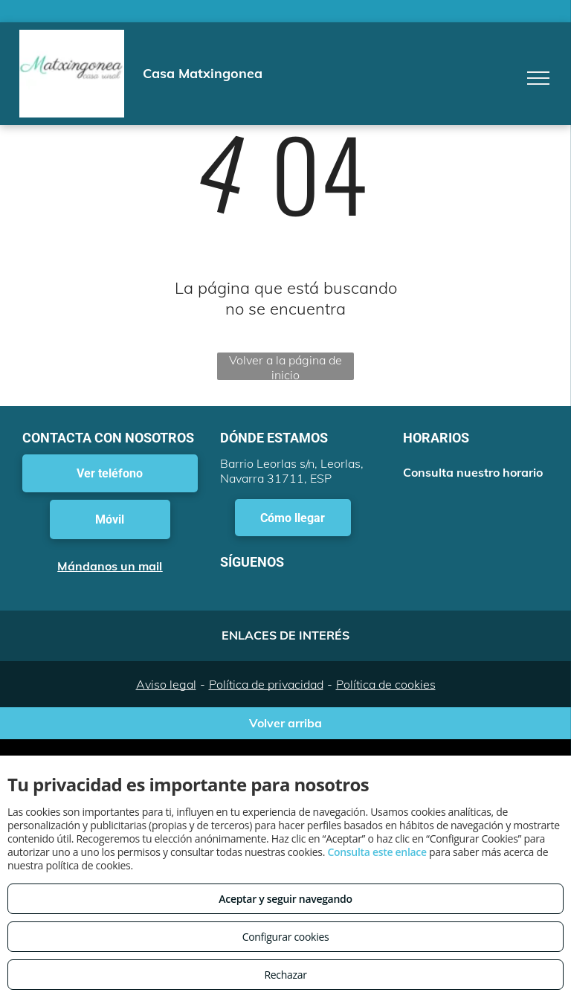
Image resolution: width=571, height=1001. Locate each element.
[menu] (538, 78)
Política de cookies (386, 684)
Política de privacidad (266, 684)
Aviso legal (166, 684)
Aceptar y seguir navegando (285, 899)
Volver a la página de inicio (285, 366)
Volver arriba (285, 722)
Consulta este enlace (376, 852)
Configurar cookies (285, 937)
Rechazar (285, 975)
